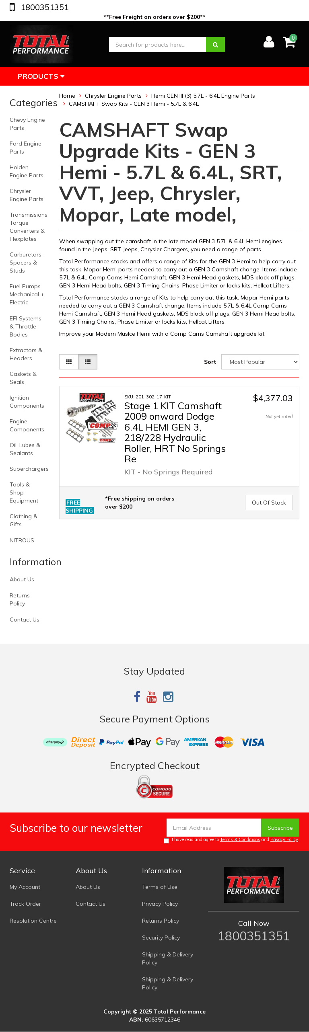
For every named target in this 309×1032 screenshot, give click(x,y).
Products (41, 76)
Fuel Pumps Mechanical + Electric (27, 294)
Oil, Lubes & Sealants (25, 449)
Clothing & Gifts (23, 520)
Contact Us (24, 619)
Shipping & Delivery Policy (167, 958)
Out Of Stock (269, 502)
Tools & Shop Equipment (24, 492)
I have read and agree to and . (231, 840)
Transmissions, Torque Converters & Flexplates (29, 226)
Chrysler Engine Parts (26, 195)
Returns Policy (20, 599)
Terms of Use (159, 886)
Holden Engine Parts (26, 171)
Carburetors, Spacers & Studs (26, 262)
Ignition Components (27, 401)
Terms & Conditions (240, 839)
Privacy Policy (284, 839)
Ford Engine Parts (25, 147)
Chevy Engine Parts (27, 123)
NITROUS (22, 540)
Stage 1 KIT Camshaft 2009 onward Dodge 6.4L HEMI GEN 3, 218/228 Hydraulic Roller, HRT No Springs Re (175, 432)
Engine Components (27, 425)
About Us (22, 579)
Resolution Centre (33, 920)
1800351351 (44, 7)
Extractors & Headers (26, 354)
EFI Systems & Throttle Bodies (25, 326)
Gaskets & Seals (23, 378)
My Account (25, 886)
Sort (210, 361)
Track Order (25, 903)
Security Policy (161, 937)
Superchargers (29, 468)
